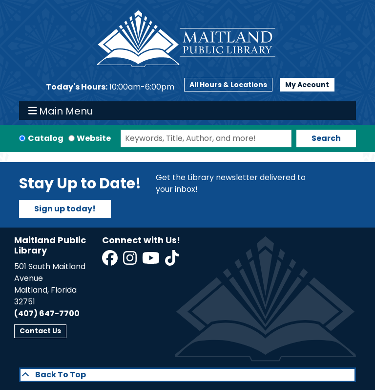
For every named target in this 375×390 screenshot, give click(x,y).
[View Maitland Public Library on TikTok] (172, 261)
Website (94, 138)
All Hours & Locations (228, 85)
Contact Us (40, 331)
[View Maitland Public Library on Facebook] (110, 261)
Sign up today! (65, 208)
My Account (307, 85)
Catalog (45, 138)
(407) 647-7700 (47, 313)
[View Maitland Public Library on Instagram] (130, 261)
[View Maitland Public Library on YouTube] (151, 261)
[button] (110, 87)
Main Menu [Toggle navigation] (60, 110)
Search (326, 138)
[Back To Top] (187, 374)
